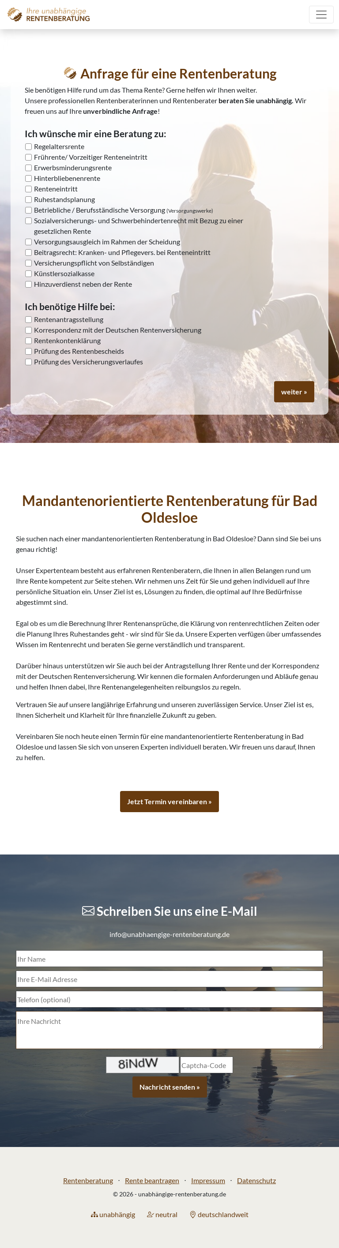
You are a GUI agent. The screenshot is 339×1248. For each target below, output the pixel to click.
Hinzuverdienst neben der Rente (83, 284)
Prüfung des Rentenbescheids (79, 351)
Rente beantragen (152, 1180)
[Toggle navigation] (321, 14)
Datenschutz (256, 1180)
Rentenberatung (88, 1180)
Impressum (208, 1180)
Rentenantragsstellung (68, 319)
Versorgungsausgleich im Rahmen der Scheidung (107, 241)
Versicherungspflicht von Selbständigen (94, 263)
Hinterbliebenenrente (67, 178)
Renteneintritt (56, 188)
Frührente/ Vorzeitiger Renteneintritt (90, 157)
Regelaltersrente (59, 146)
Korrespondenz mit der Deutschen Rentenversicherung (117, 330)
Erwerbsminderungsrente (73, 167)
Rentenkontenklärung (67, 340)
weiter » (294, 391)
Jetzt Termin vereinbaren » (169, 801)
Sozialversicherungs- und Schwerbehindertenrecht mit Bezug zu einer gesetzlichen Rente (138, 225)
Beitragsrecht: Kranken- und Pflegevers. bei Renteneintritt (122, 252)
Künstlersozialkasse (64, 273)
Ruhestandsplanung (64, 199)
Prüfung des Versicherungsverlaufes (88, 361)
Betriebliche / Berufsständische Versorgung (123, 210)
